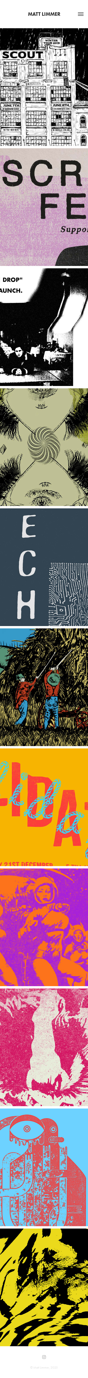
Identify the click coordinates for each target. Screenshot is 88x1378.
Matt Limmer (44, 14)
